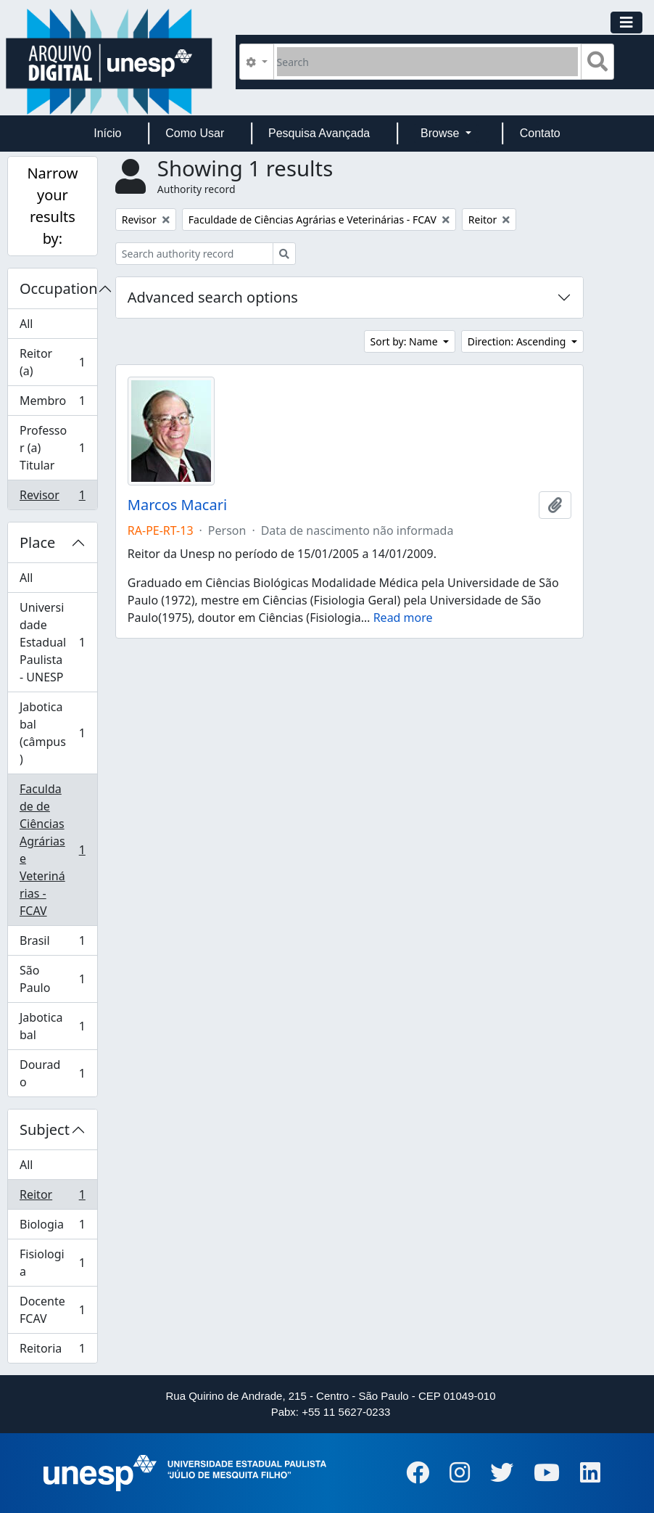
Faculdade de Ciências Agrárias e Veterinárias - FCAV (52, 850)
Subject (45, 1129)
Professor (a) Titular (52, 447)
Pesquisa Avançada (319, 133)
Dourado (52, 1073)
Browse (442, 133)
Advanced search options (213, 297)
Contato (540, 133)
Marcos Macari (177, 505)
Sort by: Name (406, 341)
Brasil (52, 944)
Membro (52, 404)
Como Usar (194, 133)
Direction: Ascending (518, 341)
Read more (403, 618)
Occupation (58, 288)
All (26, 324)
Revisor (52, 497)
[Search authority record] (194, 253)
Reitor (52, 1198)
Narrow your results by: (52, 205)
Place (37, 542)
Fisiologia (52, 1262)
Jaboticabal (52, 1026)
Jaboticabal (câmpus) (52, 733)
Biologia (52, 1227)
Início (107, 133)
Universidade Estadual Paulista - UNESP (52, 642)
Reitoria (52, 1351)
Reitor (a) (52, 362)
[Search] (427, 62)
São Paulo (52, 979)
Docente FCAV (52, 1310)
